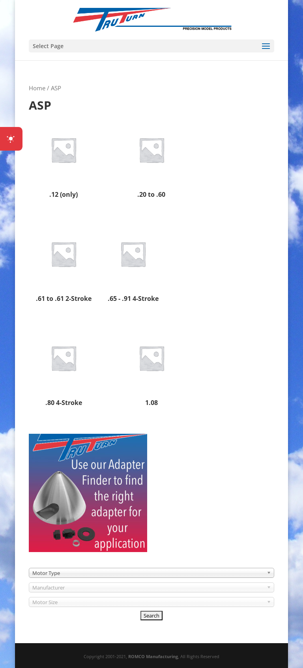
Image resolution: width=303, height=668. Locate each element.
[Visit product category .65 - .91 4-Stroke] (133, 262)
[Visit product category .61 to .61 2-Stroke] (63, 262)
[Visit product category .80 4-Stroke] (63, 366)
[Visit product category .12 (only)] (63, 158)
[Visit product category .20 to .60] (151, 158)
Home (37, 88)
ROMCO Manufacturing (153, 656)
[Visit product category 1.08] (151, 366)
